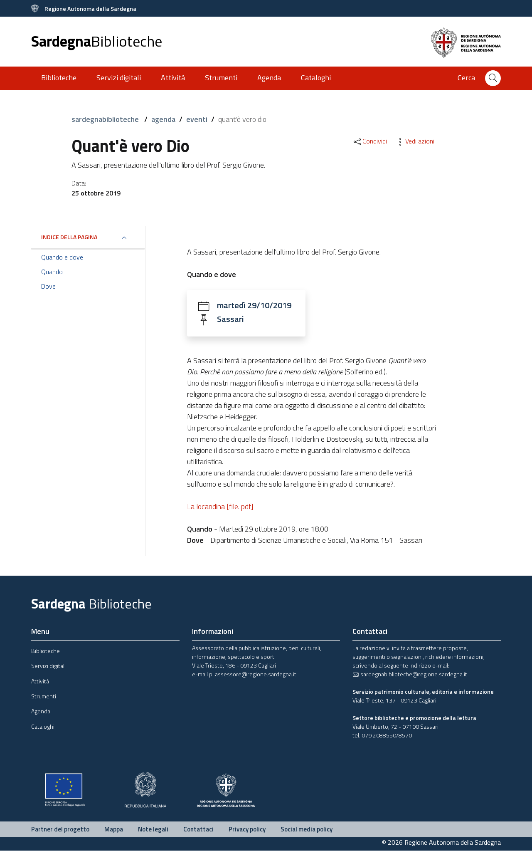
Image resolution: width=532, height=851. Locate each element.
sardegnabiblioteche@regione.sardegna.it (409, 674)
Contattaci (198, 829)
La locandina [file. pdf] (220, 506)
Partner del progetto (60, 829)
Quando (52, 272)
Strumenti (221, 77)
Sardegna (96, 41)
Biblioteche (58, 77)
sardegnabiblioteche (105, 119)
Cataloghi (316, 77)
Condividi (369, 141)
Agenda (269, 77)
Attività (173, 77)
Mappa (113, 829)
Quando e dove (62, 257)
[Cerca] (493, 78)
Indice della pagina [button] (69, 237)
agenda (163, 119)
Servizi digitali (118, 77)
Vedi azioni (414, 141)
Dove (48, 286)
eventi (196, 119)
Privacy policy (247, 829)
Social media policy (306, 829)
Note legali (153, 829)
